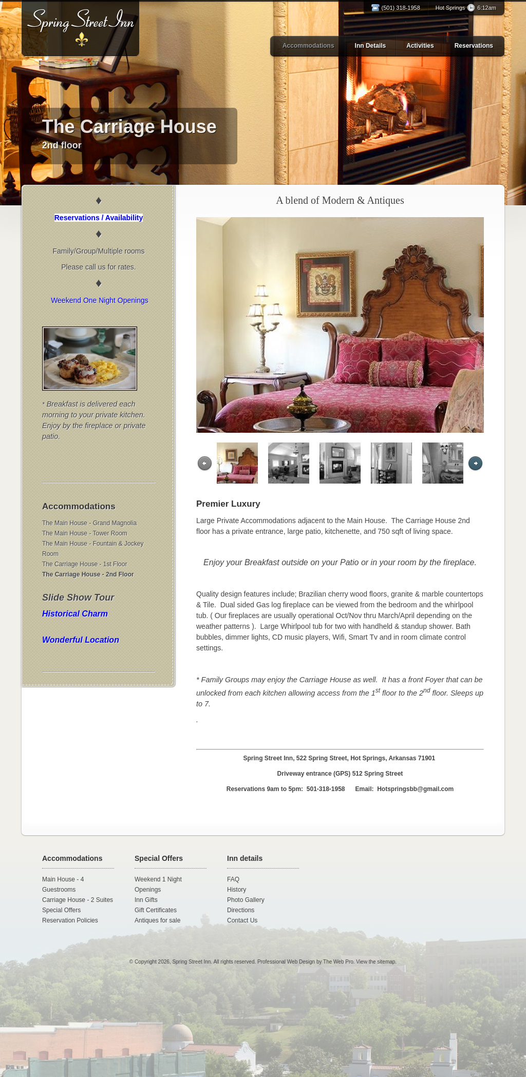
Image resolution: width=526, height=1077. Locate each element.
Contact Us (242, 920)
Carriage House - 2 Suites (77, 899)
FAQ (233, 879)
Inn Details (370, 45)
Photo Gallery (246, 899)
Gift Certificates (156, 910)
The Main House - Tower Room (84, 533)
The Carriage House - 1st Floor (84, 564)
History (236, 889)
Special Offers (61, 910)
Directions (240, 910)
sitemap (386, 962)
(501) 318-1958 (401, 8)
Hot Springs (466, 8)
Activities (420, 45)
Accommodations (308, 45)
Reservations (474, 45)
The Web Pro (338, 962)
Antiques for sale (157, 920)
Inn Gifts (146, 899)
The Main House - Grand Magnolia (89, 523)
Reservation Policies (70, 920)
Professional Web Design (286, 962)
